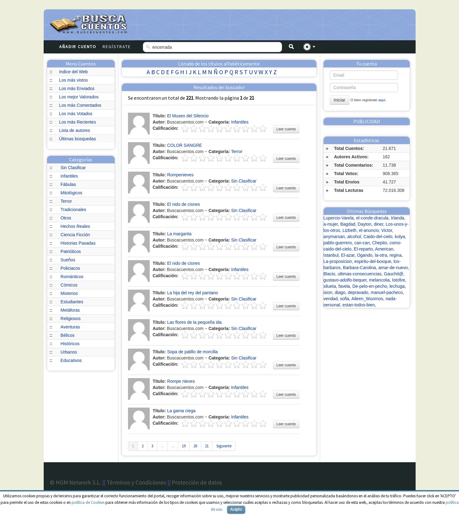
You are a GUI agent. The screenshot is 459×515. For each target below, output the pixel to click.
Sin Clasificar (73, 167)
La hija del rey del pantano (192, 292)
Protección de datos (197, 482)
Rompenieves (180, 174)
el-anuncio (369, 230)
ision (328, 292)
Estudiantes (71, 301)
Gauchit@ (393, 273)
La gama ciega (181, 410)
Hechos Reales (75, 226)
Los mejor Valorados (79, 96)
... (162, 446)
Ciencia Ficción (75, 234)
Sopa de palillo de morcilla (192, 351)
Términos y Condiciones (136, 482)
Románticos (71, 276)
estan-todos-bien (358, 304)
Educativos (71, 360)
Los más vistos (73, 80)
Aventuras (70, 326)
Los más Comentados (80, 105)
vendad (331, 298)
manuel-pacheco (387, 292)
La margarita (179, 233)
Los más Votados (75, 113)
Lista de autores (74, 130)
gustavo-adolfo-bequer (345, 280)
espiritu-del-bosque (372, 261)
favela (344, 286)
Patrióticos (70, 251)
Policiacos (70, 268)
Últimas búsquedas (77, 138)
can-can (362, 242)
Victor (386, 230)
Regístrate (117, 46)
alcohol (354, 236)
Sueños (67, 259)
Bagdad (347, 224)
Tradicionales (73, 209)
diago (340, 292)
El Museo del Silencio (188, 115)
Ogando (365, 255)
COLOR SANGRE (184, 145)
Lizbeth (349, 230)
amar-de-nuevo (393, 267)
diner (378, 224)
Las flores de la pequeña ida (194, 322)
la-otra (381, 255)
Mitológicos (71, 192)
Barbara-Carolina (359, 267)
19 (184, 446)
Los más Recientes (77, 122)
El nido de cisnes (183, 204)
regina (396, 255)
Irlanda (397, 217)
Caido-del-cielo (378, 236)
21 (207, 446)
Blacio (329, 273)
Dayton (364, 224)
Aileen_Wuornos (367, 298)
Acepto (236, 509)
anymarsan (334, 236)
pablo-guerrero (338, 242)
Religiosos (70, 318)
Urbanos (68, 352)
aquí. (382, 100)
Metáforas (70, 310)
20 (195, 446)
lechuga (397, 286)
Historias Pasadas (77, 243)
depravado (358, 292)
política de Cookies (88, 502)
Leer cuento (286, 129)
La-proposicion (338, 261)
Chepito (379, 242)
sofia (344, 298)
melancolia (379, 280)
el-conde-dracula (372, 217)
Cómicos (68, 284)
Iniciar (339, 99)
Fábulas (68, 184)
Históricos (69, 343)
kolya (400, 236)
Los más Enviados (77, 88)
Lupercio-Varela (339, 217)
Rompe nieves (181, 381)
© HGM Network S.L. (75, 482)
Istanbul (331, 255)
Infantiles (69, 176)
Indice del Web (73, 71)
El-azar (348, 255)
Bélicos (67, 335)
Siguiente (224, 446)
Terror (66, 201)
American (384, 248)
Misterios (69, 293)
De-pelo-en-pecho (369, 286)
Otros (65, 217)
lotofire (398, 280)
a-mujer (331, 224)
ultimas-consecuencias (360, 273)
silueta (330, 286)
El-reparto (363, 248)
